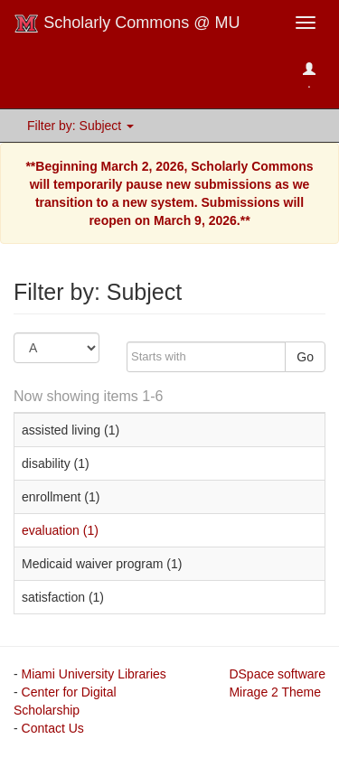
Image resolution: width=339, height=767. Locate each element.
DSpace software (277, 674)
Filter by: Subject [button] (80, 125)
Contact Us (53, 728)
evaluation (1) (60, 530)
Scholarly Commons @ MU (127, 23)
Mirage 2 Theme (275, 692)
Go (305, 357)
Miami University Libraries (94, 674)
